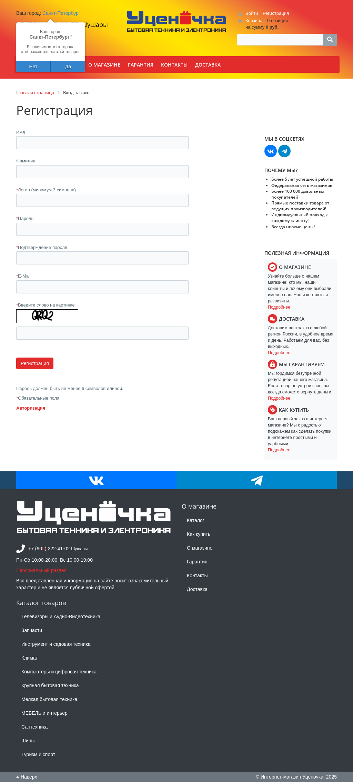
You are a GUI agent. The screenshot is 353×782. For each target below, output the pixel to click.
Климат (29, 658)
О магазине (199, 548)
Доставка (197, 589)
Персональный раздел (41, 570)
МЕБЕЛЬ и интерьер (44, 713)
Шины (27, 740)
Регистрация (276, 13)
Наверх (26, 777)
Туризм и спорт (38, 754)
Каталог (195, 520)
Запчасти (31, 630)
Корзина (254, 20)
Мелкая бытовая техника (49, 699)
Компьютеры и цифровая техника (59, 671)
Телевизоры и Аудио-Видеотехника (60, 616)
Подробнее (279, 307)
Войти (251, 13)
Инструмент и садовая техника (56, 644)
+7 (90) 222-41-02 (49, 548)
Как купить (198, 534)
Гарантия (197, 561)
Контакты (197, 575)
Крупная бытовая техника (50, 685)
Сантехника (34, 727)
